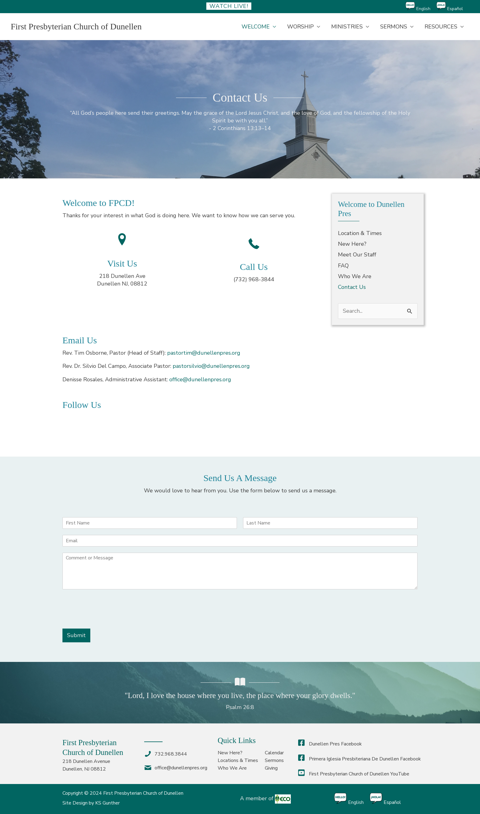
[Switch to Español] (453, 6)
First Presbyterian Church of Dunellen (76, 26)
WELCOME (256, 26)
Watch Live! (228, 6)
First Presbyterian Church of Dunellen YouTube (353, 774)
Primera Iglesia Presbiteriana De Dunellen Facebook (359, 759)
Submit (76, 635)
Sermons (274, 760)
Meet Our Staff (357, 254)
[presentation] (109, 618)
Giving (271, 768)
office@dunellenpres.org (200, 379)
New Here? (352, 244)
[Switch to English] (421, 6)
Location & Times (360, 233)
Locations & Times (238, 760)
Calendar (274, 752)
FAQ (343, 265)
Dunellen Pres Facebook (330, 744)
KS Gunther (107, 803)
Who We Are (354, 276)
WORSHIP (300, 26)
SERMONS (393, 26)
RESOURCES (441, 26)
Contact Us (352, 287)
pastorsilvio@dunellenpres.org (211, 366)
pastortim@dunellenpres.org (203, 353)
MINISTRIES (347, 26)
